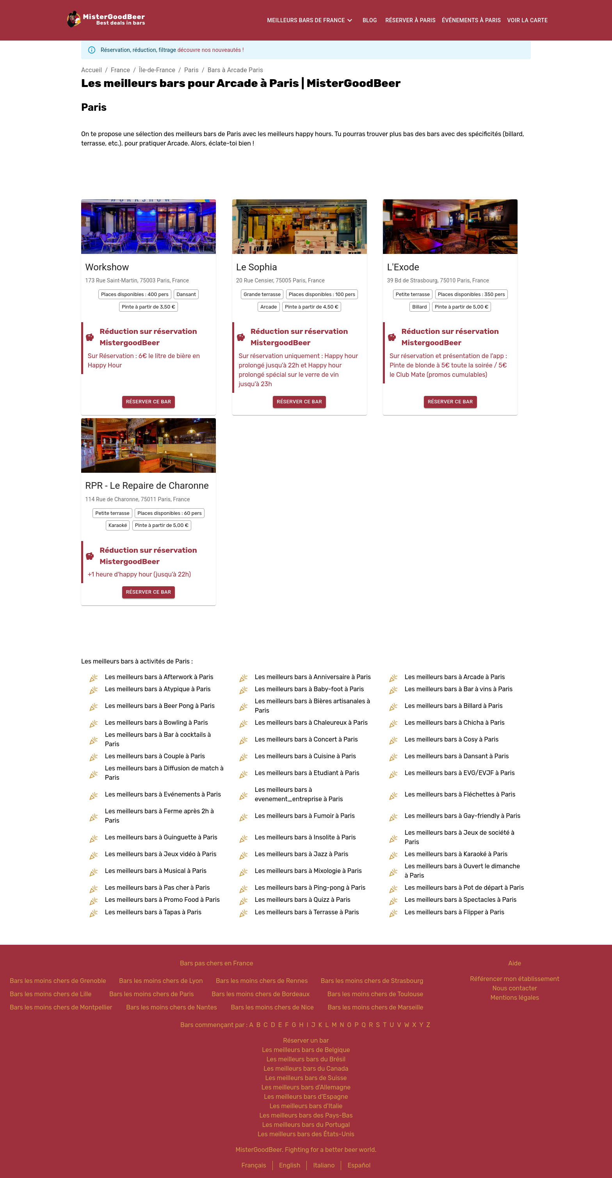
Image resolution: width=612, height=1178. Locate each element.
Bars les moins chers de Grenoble (58, 981)
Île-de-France (157, 70)
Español (358, 1165)
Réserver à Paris (411, 20)
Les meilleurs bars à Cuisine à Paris (305, 756)
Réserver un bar (306, 1040)
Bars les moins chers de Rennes (262, 981)
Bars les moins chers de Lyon (161, 981)
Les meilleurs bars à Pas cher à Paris (157, 887)
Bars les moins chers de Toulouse (375, 994)
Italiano (323, 1165)
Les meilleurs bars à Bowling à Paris (156, 722)
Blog (370, 20)
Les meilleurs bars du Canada (305, 1068)
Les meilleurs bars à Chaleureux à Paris (311, 722)
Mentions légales (515, 997)
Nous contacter (514, 988)
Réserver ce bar (148, 402)
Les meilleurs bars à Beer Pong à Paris (160, 706)
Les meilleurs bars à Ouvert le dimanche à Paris (462, 870)
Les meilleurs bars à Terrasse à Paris (307, 912)
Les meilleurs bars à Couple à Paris (155, 756)
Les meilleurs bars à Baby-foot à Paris (309, 689)
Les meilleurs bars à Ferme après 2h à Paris (159, 815)
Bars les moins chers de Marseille (375, 1007)
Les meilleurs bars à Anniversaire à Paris (313, 677)
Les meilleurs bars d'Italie (305, 1106)
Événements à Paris (471, 20)
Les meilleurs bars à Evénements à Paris (163, 794)
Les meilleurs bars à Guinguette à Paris (161, 837)
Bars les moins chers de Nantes (171, 1007)
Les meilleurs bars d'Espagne (306, 1096)
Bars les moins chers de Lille (50, 994)
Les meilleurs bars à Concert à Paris (306, 739)
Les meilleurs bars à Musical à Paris (155, 871)
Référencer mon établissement (514, 979)
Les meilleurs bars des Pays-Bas (305, 1115)
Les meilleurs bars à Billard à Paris (454, 706)
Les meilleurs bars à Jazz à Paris (302, 854)
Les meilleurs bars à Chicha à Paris (455, 722)
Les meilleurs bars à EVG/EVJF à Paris (460, 773)
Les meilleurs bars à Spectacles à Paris (461, 899)
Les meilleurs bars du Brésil (306, 1059)
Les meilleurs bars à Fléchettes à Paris (460, 794)
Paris (191, 70)
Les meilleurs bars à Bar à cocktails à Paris (158, 739)
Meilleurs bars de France (306, 20)
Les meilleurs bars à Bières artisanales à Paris (312, 705)
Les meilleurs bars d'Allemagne (306, 1087)
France (120, 70)
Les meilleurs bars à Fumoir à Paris (305, 816)
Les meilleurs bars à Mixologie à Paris (308, 871)
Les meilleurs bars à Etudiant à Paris (307, 773)
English (290, 1165)
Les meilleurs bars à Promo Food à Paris (162, 899)
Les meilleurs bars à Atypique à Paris (158, 689)
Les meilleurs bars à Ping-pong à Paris (310, 887)
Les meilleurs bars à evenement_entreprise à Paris (299, 794)
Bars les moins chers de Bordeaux (261, 994)
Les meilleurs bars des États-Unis (306, 1134)
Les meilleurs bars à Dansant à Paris (457, 756)
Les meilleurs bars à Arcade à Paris (455, 677)
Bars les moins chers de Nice (272, 1007)
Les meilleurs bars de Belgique (306, 1050)
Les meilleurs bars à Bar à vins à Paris (459, 689)
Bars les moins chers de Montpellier (61, 1007)
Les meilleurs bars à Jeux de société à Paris (459, 837)
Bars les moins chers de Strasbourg (372, 981)
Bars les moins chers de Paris (151, 994)
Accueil (91, 70)
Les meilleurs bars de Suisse (306, 1078)
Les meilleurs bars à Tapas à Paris (153, 912)
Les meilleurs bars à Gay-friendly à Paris (462, 816)
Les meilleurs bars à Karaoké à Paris (456, 854)
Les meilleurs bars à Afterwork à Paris (159, 677)
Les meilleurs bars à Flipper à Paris (454, 912)
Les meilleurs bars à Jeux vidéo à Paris (161, 854)
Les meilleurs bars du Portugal (306, 1124)
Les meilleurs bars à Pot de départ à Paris (464, 887)
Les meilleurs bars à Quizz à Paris (302, 899)
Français (254, 1165)
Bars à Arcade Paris (235, 70)
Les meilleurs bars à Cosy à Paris (452, 739)
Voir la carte (527, 20)
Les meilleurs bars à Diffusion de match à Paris (164, 773)
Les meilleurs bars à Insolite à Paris (305, 837)
